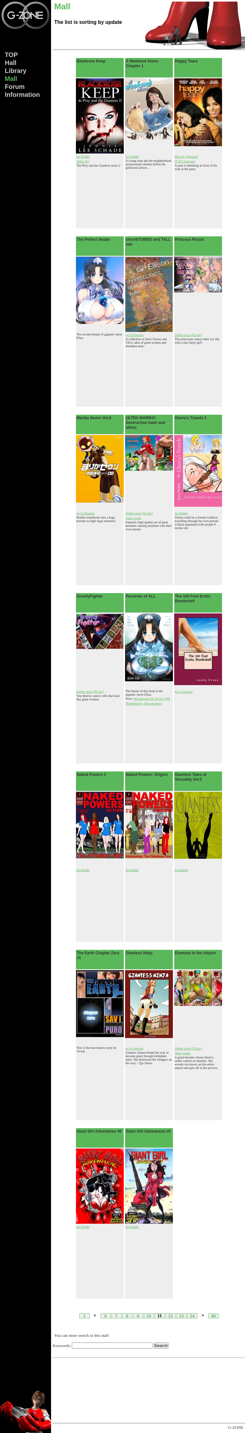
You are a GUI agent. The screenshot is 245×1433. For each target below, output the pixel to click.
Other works (134, 518)
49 (213, 1316)
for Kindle (83, 156)
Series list (83, 161)
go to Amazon (135, 335)
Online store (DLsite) (188, 335)
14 (192, 1316)
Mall (11, 78)
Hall (11, 62)
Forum (15, 86)
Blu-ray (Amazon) (186, 156)
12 (170, 1316)
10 (148, 1316)
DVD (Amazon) (185, 161)
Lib (15, 70)
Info (22, 94)
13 (181, 1316)
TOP (11, 54)
